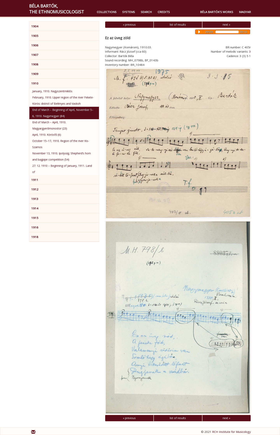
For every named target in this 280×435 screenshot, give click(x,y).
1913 (34, 199)
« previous (129, 24)
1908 (34, 64)
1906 (34, 45)
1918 (34, 237)
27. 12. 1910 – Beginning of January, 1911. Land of (62, 169)
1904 (34, 26)
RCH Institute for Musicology (231, 432)
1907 (34, 55)
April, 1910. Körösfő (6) (46, 134)
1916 (34, 227)
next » (226, 24)
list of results (178, 24)
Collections (106, 12)
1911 (34, 180)
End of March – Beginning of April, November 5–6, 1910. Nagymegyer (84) (62, 113)
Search (146, 12)
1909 (34, 74)
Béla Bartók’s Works (216, 12)
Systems (128, 12)
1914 (34, 208)
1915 (34, 218)
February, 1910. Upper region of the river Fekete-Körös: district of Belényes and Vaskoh (63, 100)
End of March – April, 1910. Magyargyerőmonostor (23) (49, 125)
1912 (34, 189)
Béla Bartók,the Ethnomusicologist (56, 9)
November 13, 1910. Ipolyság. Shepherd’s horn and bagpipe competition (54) (61, 156)
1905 (34, 36)
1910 (34, 83)
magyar (245, 12)
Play (199, 32)
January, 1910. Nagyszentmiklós (52, 91)
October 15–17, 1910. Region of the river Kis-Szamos (60, 144)
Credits (164, 12)
